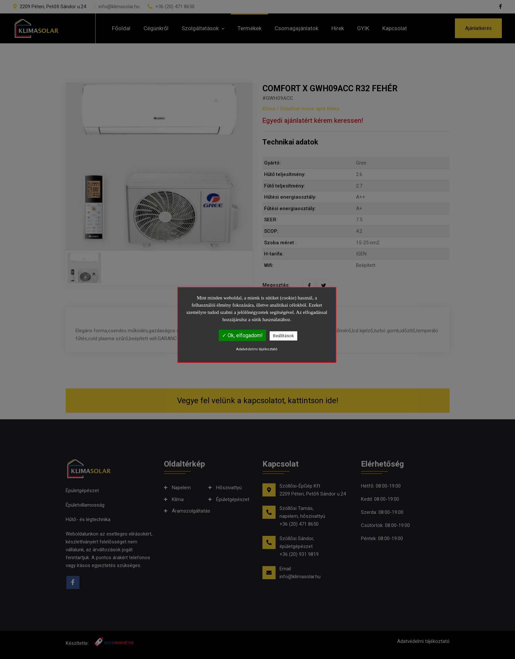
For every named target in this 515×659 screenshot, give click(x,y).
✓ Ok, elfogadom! (242, 335)
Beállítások (283, 335)
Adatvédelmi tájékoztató (257, 349)
